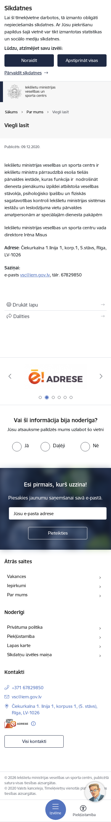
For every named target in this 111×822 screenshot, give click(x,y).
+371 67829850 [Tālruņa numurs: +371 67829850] (28, 687)
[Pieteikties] (57, 533)
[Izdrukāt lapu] (55, 304)
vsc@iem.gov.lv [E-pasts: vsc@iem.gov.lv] (26, 697)
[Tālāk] (101, 376)
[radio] (20, 445)
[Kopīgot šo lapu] (55, 316)
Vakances (16, 576)
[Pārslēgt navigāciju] (55, 809)
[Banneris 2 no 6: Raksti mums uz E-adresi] (55, 376)
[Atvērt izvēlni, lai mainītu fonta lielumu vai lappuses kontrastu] (83, 811)
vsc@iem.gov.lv (35, 275)
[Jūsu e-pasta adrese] (58, 513)
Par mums (17, 594)
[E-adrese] (16, 723)
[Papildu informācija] (33, 723)
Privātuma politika (25, 627)
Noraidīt (29, 60)
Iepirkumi (16, 585)
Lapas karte (18, 645)
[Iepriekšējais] (10, 376)
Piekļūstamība (21, 636)
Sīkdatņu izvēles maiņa (29, 654)
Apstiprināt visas (82, 60)
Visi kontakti (34, 741)
